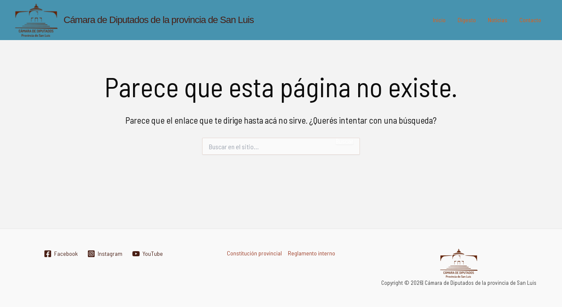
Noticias (497, 19)
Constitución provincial (254, 253)
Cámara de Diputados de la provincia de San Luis (159, 19)
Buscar (344, 141)
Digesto (467, 19)
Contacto (530, 19)
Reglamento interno (311, 253)
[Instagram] (105, 254)
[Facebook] (60, 254)
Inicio (439, 19)
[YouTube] (147, 254)
